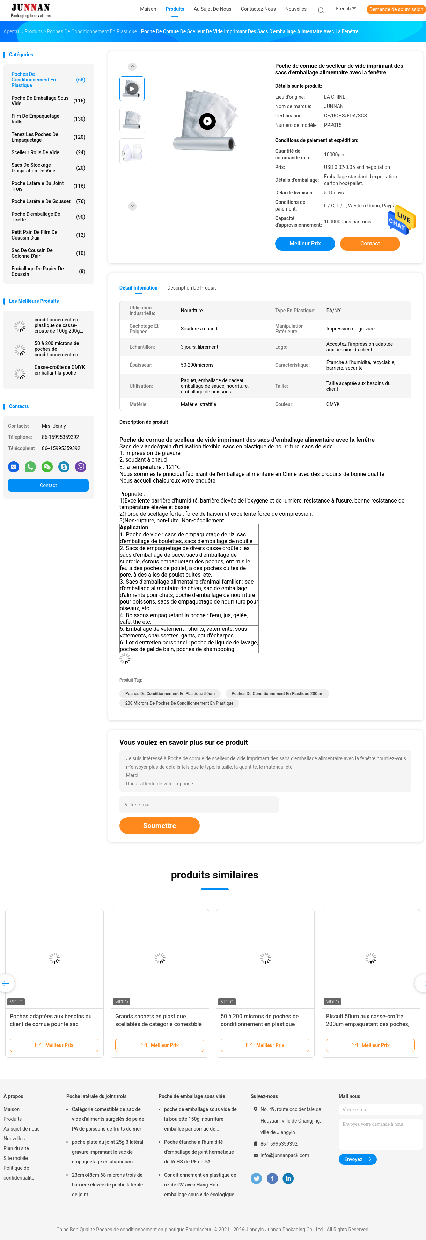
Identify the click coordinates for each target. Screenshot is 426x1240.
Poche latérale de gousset (48, 201)
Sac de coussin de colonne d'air (48, 253)
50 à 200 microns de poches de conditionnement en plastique (57, 349)
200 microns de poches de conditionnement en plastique (179, 703)
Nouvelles (14, 1138)
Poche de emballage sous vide (48, 100)
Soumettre (159, 825)
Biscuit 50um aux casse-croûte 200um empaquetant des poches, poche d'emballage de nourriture (367, 1024)
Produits (12, 1119)
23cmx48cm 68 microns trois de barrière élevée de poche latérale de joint (107, 1184)
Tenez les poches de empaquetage (48, 137)
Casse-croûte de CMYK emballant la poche (60, 370)
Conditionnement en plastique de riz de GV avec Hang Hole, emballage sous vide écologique (200, 1184)
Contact (48, 485)
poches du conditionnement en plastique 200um (277, 693)
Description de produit (191, 288)
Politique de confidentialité (18, 1173)
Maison (11, 1109)
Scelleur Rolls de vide (48, 152)
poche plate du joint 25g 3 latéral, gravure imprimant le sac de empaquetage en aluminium (108, 1151)
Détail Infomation (138, 288)
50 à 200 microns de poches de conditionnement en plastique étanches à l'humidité (260, 1024)
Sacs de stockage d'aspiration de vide (48, 167)
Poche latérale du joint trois (48, 186)
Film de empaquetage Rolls (48, 118)
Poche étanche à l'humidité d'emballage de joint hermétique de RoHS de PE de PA (199, 1151)
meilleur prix (305, 243)
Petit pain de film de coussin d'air (48, 235)
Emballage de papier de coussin (48, 271)
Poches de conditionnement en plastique (48, 79)
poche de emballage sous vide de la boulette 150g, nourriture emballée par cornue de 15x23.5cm (200, 1120)
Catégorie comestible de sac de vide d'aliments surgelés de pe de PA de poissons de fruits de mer (108, 1119)
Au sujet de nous (21, 1129)
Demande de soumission (396, 9)
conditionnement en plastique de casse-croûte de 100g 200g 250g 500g (57, 325)
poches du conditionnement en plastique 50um (170, 693)
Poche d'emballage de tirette (48, 216)
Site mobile (15, 1158)
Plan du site (16, 1148)
